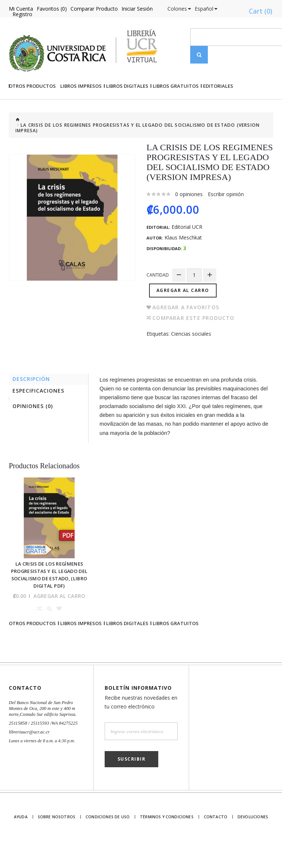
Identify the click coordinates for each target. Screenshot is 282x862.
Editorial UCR (186, 252)
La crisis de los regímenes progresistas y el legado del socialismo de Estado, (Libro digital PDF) (49, 596)
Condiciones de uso (110, 837)
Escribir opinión (226, 219)
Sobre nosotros (60, 837)
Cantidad (158, 300)
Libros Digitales (127, 111)
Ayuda (22, 837)
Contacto (214, 837)
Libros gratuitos (176, 111)
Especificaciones (40, 415)
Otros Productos (32, 111)
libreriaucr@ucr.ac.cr (28, 752)
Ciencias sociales (191, 356)
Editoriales (218, 111)
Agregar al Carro (184, 313)
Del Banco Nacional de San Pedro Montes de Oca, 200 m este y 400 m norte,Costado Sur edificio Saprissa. (41, 728)
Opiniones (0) (34, 432)
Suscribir (132, 779)
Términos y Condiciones (166, 837)
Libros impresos (81, 111)
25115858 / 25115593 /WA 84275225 (41, 743)
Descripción (33, 402)
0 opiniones (189, 219)
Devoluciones (252, 837)
